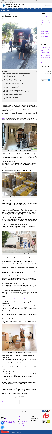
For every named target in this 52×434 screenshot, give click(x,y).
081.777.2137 (7, 418)
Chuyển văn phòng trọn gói (11, 0)
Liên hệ (7, 10)
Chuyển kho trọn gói (19, 0)
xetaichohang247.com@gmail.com (9, 421)
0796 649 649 (6, 419)
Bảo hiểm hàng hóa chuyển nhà (45, 61)
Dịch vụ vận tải (16, 8)
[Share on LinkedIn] (23, 397)
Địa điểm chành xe (42, 8)
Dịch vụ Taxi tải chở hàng (34, 0)
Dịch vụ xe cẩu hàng (42, 0)
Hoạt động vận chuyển (44, 36)
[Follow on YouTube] (49, 411)
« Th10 (42, 77)
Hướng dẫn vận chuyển (11, 2)
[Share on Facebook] (16, 397)
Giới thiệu (9, 8)
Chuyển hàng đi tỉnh (4, 2)
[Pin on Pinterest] (21, 397)
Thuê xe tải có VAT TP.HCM (45, 55)
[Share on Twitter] (18, 397)
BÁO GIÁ (3, 10)
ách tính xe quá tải (24, 103)
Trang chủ (3, 8)
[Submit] (50, 5)
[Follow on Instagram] (45, 411)
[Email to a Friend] (19, 397)
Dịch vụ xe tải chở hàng (26, 0)
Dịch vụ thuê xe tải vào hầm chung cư (45, 53)
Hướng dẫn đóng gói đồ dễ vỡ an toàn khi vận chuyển (45, 58)
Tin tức (23, 8)
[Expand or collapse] (36, 71)
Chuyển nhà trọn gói (3, 0)
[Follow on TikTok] (47, 411)
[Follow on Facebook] (43, 411)
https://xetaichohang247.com (9, 422)
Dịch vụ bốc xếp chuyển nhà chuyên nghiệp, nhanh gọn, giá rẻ (45, 49)
